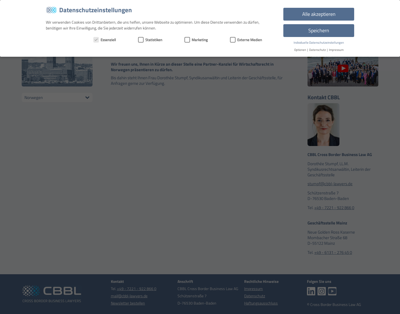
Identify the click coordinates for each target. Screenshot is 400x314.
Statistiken (150, 40)
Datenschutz (317, 50)
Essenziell (104, 40)
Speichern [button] (318, 30)
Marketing (196, 40)
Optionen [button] (300, 50)
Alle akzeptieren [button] (319, 14)
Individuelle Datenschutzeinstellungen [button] (319, 42)
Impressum (336, 50)
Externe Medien (246, 40)
